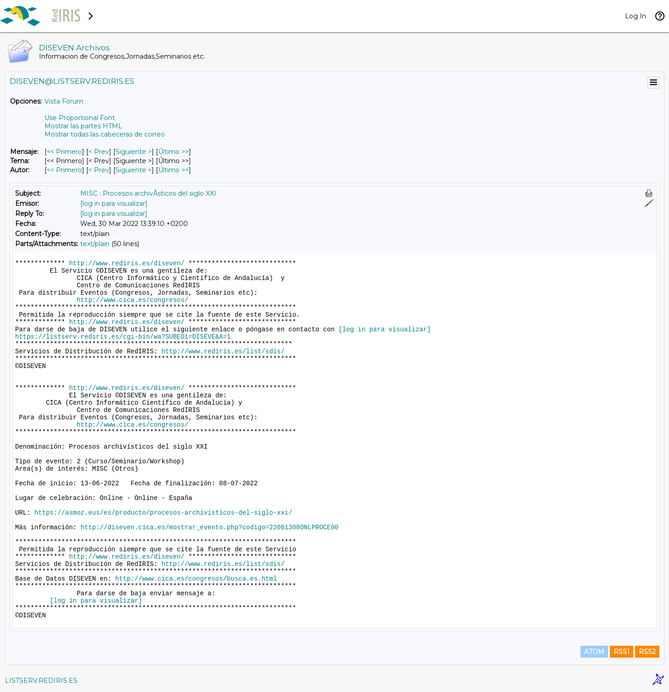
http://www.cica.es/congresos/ (132, 300)
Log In (635, 16)
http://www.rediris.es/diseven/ (127, 263)
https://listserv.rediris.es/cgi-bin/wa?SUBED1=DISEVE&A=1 (122, 337)
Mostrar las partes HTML (83, 126)
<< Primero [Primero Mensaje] (64, 152)
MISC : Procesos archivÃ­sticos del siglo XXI (148, 193)
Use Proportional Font (79, 118)
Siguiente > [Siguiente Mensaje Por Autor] (133, 170)
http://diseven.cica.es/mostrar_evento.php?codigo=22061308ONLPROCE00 (210, 527)
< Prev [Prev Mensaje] (98, 152)
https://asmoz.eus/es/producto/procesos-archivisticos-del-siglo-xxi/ (163, 512)
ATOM (594, 652)
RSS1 (622, 652)
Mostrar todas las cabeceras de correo (104, 134)
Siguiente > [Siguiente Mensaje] (133, 152)
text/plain (95, 244)
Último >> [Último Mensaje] (173, 152)
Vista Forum (63, 101)
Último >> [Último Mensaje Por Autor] (173, 170)
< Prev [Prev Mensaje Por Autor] (98, 170)
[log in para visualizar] (114, 203)
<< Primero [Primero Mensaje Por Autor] (64, 170)
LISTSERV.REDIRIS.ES (41, 680)
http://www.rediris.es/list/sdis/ (223, 351)
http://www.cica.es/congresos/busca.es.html (196, 578)
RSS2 (647, 652)
